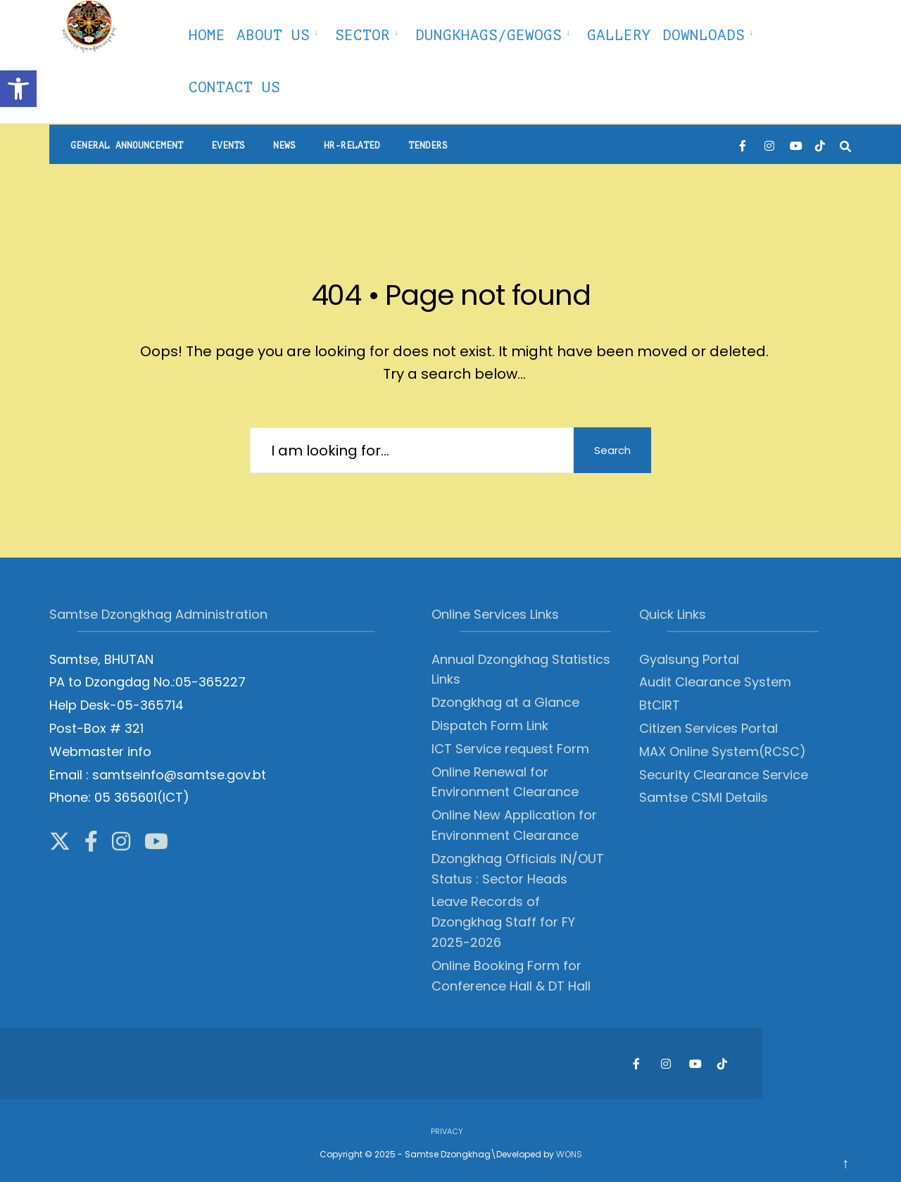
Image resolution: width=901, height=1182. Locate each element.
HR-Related (352, 145)
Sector (362, 35)
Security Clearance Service (723, 775)
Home (207, 35)
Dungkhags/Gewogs (488, 35)
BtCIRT (659, 705)
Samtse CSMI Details (703, 797)
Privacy (447, 1131)
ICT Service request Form (510, 748)
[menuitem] (280, 33)
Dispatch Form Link (489, 725)
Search (612, 450)
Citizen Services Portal (708, 728)
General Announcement (126, 145)
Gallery (619, 35)
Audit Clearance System (715, 682)
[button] (18, 88)
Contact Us (234, 87)
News (284, 145)
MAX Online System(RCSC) (722, 751)
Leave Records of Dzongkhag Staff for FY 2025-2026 (503, 922)
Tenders (428, 145)
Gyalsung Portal (689, 659)
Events (228, 145)
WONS (569, 1154)
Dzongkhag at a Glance (505, 702)
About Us (273, 35)
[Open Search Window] (845, 144)
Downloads (703, 35)
